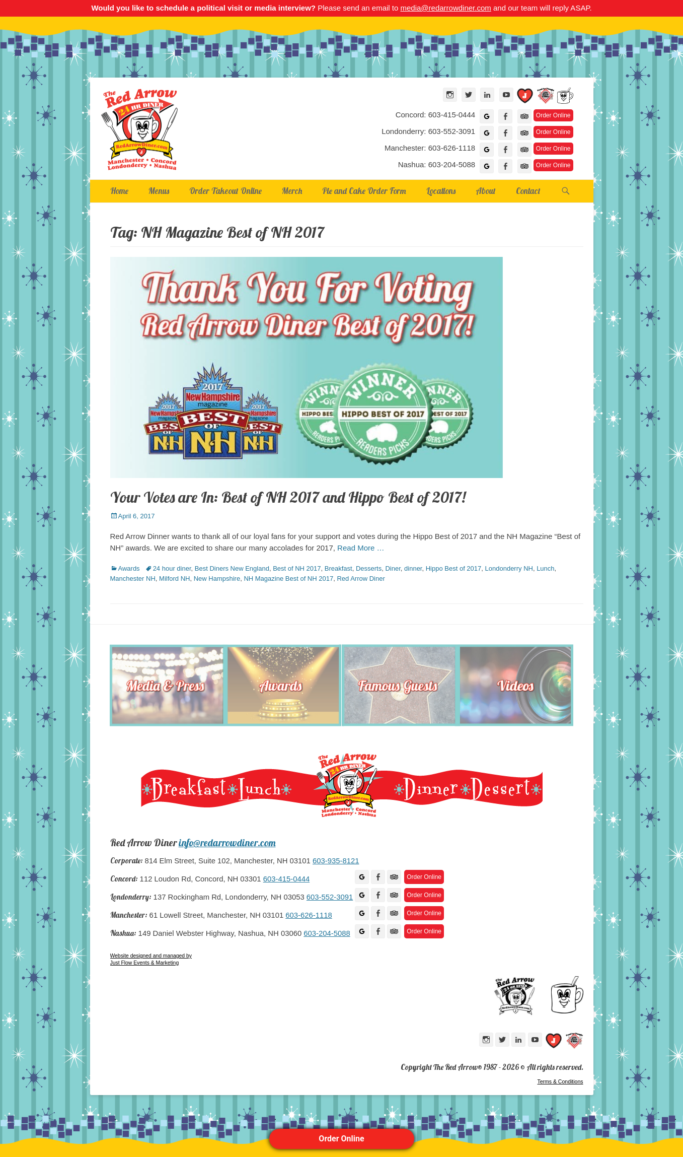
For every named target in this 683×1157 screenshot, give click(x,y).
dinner (413, 568)
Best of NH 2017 (297, 568)
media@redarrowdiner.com (445, 8)
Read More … (360, 547)
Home (119, 190)
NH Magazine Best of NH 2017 (288, 578)
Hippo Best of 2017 (454, 568)
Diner (392, 568)
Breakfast (338, 568)
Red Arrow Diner (361, 578)
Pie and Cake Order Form (364, 190)
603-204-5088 (326, 933)
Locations (441, 190)
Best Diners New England (232, 568)
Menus (158, 190)
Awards (129, 568)
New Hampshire (217, 578)
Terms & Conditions (560, 1081)
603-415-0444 (286, 879)
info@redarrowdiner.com (227, 843)
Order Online (341, 1138)
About (486, 190)
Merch (292, 190)
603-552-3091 (330, 897)
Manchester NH (133, 578)
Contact (528, 190)
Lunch (545, 568)
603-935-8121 (336, 861)
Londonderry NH (509, 568)
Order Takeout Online (225, 190)
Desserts (369, 568)
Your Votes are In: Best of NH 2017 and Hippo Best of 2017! (288, 497)
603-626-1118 (308, 915)
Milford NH (174, 578)
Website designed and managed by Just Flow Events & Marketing (151, 959)
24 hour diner (172, 568)
